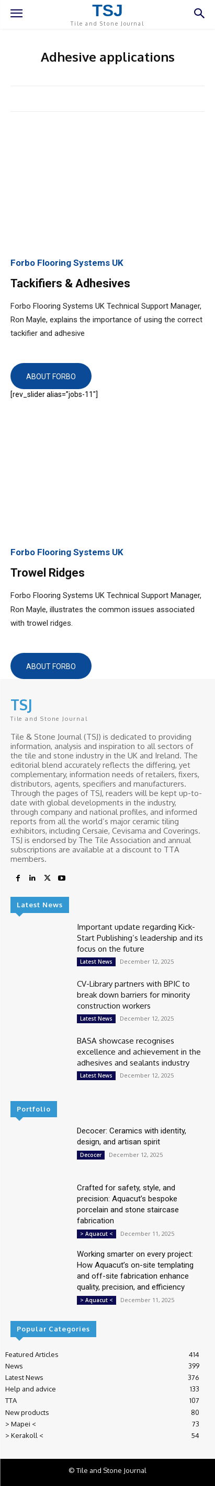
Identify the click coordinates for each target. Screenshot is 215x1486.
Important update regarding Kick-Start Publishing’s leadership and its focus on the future (140, 938)
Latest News (96, 961)
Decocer (90, 1155)
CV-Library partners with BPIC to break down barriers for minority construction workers (133, 995)
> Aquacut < (96, 1233)
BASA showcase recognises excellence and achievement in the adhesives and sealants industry (139, 1052)
